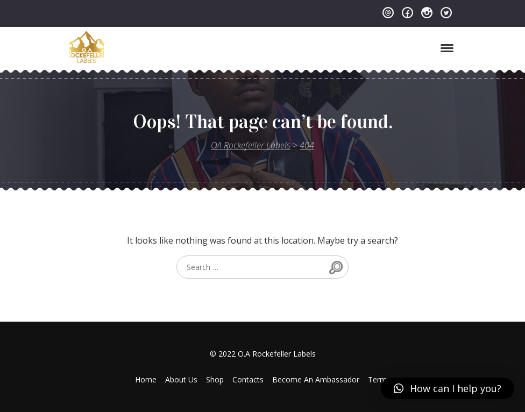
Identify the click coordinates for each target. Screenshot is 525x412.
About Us (181, 379)
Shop (215, 379)
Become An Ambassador (315, 379)
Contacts (248, 379)
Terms (379, 379)
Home (146, 379)
